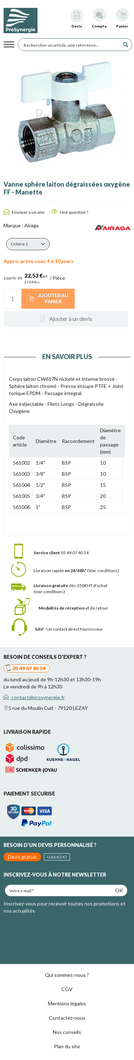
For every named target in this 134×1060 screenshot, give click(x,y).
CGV (67, 989)
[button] (28, 244)
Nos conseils (67, 1032)
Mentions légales (67, 1003)
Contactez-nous (67, 1018)
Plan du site (67, 1046)
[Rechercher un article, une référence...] (70, 45)
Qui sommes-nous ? (67, 975)
